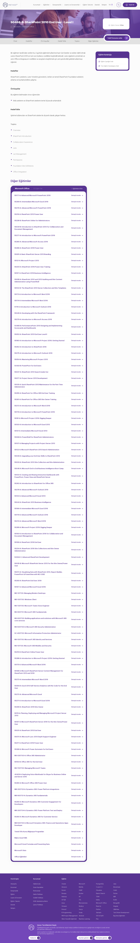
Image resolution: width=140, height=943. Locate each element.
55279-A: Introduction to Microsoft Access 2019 (33, 319)
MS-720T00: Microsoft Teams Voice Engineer (31, 606)
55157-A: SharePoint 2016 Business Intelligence (32, 273)
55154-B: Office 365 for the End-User (28, 762)
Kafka (98, 900)
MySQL (81, 887)
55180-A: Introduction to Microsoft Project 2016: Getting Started (39, 340)
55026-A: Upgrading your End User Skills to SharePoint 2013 (37, 456)
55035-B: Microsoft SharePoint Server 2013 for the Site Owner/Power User (41, 565)
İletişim (104, 5)
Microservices (83, 903)
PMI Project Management (70, 916)
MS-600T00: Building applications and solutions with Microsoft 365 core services (40, 619)
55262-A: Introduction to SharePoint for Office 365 (33, 483)
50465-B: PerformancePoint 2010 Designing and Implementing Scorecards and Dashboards (38, 327)
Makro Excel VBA (20, 838)
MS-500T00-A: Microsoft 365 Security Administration (35, 627)
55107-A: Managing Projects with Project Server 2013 (34, 443)
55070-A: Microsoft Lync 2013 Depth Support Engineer (35, 737)
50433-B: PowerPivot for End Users (27, 366)
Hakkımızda (36, 884)
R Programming (66, 912)
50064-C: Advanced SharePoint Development (31, 557)
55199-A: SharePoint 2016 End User (27, 542)
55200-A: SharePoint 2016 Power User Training (32, 267)
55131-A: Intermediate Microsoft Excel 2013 (30, 431)
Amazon (64, 887)
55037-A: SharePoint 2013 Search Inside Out (31, 372)
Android (81, 916)
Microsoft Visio (20, 850)
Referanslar (36, 891)
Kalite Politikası (38, 894)
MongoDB (116, 903)
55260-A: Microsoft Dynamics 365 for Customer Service (35, 817)
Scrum (64, 890)
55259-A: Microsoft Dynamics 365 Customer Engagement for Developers (37, 803)
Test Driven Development (121, 912)
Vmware (64, 906)
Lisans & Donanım (16, 898)
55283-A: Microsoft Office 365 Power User (30, 783)
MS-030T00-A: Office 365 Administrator (29, 755)
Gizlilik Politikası (38, 898)
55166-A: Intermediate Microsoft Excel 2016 (31, 508)
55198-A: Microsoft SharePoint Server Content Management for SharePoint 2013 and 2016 (38, 672)
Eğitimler (46, 5)
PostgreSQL (100, 884)
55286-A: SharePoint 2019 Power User (28, 248)
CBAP (80, 890)
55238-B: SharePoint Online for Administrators (32, 220)
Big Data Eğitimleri (119, 916)
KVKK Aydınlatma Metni (40, 901)
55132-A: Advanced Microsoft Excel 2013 (29, 496)
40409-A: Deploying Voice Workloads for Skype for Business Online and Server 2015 (40, 776)
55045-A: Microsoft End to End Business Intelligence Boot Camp (39, 468)
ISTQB (64, 900)
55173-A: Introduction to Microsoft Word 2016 (32, 294)
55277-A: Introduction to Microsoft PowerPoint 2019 (34, 235)
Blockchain (116, 887)
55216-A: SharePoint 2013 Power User (28, 214)
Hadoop (64, 896)
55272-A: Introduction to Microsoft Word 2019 (32, 406)
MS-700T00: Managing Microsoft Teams (29, 768)
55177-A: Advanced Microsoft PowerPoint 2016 (32, 195)
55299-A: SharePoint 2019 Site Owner (28, 707)
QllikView (116, 909)
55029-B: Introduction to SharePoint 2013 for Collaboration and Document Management (38, 228)
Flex (97, 919)
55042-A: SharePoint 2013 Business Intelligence (32, 502)
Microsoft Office (28, 27)
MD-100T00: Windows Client (25, 599)
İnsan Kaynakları (38, 887)
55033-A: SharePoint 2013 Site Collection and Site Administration (39, 462)
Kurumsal (36, 5)
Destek (97, 5)
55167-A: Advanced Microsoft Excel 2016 (30, 587)
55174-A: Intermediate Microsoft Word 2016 (31, 300)
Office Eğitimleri (20, 857)
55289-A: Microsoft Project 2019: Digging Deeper (33, 527)
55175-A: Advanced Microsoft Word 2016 (30, 664)
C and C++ (99, 887)
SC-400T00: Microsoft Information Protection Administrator (37, 633)
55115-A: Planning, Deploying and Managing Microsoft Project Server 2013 (40, 714)
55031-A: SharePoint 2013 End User (27, 730)
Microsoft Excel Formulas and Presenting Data (32, 844)
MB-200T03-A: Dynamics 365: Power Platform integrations (36, 789)
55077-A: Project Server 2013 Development (31, 378)
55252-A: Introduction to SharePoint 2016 (30, 347)
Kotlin (115, 900)
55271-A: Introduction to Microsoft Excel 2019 (32, 701)
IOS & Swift (100, 916)
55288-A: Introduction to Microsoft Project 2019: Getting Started (39, 658)
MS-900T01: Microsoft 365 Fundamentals (30, 612)
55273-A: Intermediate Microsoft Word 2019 (31, 679)
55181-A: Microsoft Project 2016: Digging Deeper (32, 418)
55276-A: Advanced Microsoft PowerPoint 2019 (32, 208)
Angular (115, 906)
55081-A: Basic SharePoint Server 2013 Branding (32, 254)
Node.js (81, 906)
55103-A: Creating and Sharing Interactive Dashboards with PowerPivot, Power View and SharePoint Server (36, 476)
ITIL (80, 900)
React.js (98, 906)
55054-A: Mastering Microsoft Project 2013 (31, 359)
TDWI (97, 896)
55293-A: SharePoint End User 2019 (27, 580)
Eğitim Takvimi (88, 5)
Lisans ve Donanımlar (72, 5)
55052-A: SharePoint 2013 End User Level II (30, 334)
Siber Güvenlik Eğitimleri (69, 919)
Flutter (115, 893)
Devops (64, 893)
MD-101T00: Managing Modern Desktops (29, 593)
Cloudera (99, 890)
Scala (80, 912)
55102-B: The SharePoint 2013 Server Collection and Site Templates (40, 288)
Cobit (115, 890)
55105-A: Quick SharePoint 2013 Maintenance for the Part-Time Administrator (38, 386)
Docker (81, 893)
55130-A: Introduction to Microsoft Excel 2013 (32, 424)
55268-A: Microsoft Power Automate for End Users (33, 749)
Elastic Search (100, 893)
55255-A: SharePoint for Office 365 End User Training (34, 393)
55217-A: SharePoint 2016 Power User (28, 743)
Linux (63, 903)
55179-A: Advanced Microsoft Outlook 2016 (31, 515)
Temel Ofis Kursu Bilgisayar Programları (29, 831)
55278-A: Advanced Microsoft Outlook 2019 (31, 490)
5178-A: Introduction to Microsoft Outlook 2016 (32, 307)
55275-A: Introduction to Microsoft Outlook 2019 (33, 353)
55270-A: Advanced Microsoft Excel (28, 694)
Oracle (64, 884)
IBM (114, 896)
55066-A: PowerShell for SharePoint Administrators (34, 437)
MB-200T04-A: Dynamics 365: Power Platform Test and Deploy (38, 810)
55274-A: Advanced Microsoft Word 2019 (30, 521)
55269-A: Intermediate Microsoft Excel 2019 (31, 202)
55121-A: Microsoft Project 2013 (26, 260)
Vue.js (81, 909)
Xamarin (98, 912)
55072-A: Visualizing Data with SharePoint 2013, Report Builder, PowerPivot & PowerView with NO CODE (38, 573)
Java (114, 884)
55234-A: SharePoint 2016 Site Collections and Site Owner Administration (36, 550)
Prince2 (64, 909)
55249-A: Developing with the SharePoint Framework (34, 313)
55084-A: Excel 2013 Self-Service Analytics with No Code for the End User (40, 687)
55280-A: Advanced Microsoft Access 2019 (31, 242)
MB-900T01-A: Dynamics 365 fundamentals (31, 795)
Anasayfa (14, 884)
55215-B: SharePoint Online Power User (29, 652)
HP (80, 896)
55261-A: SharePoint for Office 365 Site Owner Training (35, 399)
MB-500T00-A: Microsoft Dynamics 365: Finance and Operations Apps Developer (41, 824)
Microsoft (17, 27)
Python (98, 909)
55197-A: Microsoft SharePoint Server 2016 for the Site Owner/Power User (40, 723)
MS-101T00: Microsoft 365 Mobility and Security (32, 646)
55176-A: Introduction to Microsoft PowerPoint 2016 (34, 412)
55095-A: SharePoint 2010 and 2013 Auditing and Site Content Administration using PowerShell (38, 281)
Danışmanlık (57, 5)
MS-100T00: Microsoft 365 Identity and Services (33, 639)
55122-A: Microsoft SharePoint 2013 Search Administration (36, 450)
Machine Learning (84, 919)
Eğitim (13, 894)
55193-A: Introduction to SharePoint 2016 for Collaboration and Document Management (38, 535)
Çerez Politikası (38, 905)
